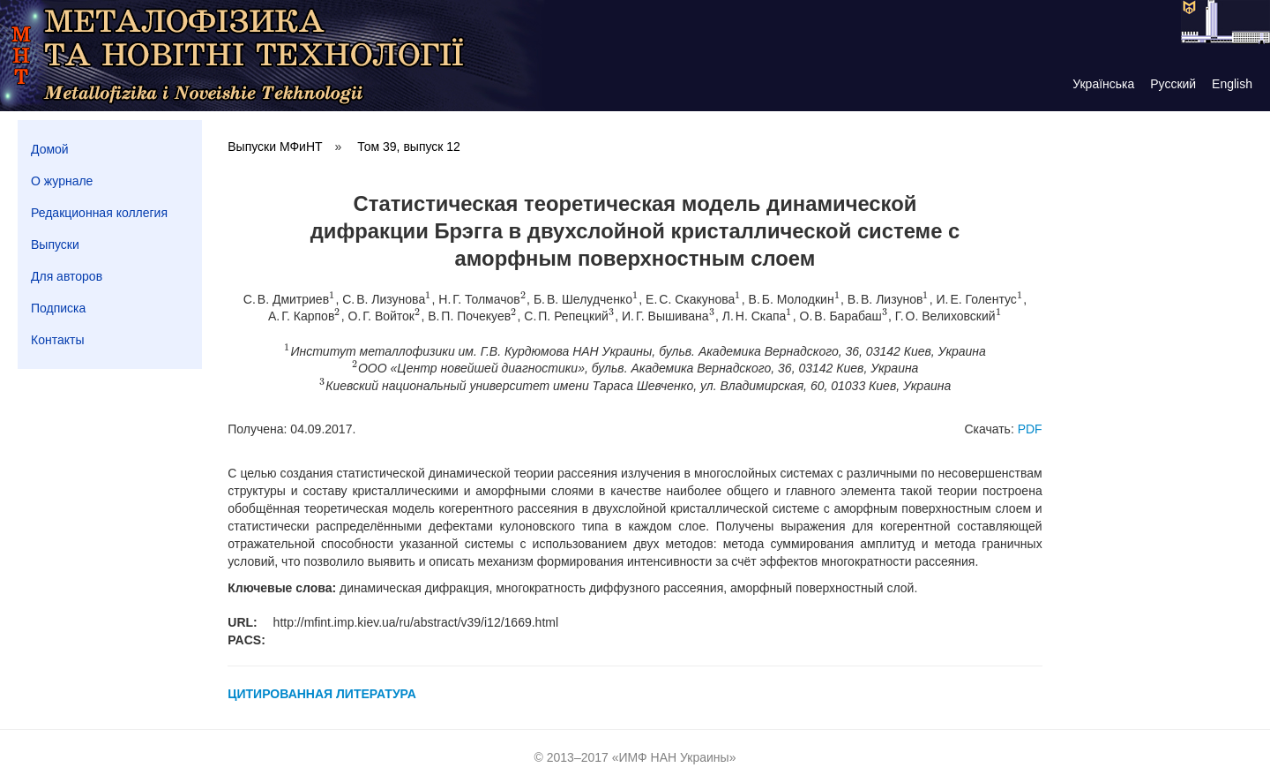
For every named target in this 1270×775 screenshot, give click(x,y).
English (1232, 84)
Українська (1103, 84)
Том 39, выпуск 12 (408, 146)
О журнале (62, 181)
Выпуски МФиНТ (275, 146)
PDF (1030, 429)
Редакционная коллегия (99, 213)
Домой (50, 149)
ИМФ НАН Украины (674, 757)
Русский (1173, 84)
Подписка (58, 308)
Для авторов (66, 276)
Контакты (57, 340)
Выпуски (55, 244)
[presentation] (332, 299)
